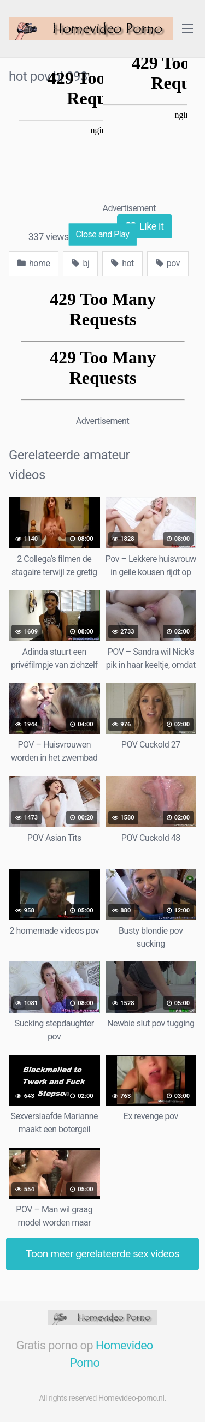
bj (80, 263)
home (33, 263)
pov (168, 263)
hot (122, 263)
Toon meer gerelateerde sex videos (102, 1253)
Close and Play (103, 234)
